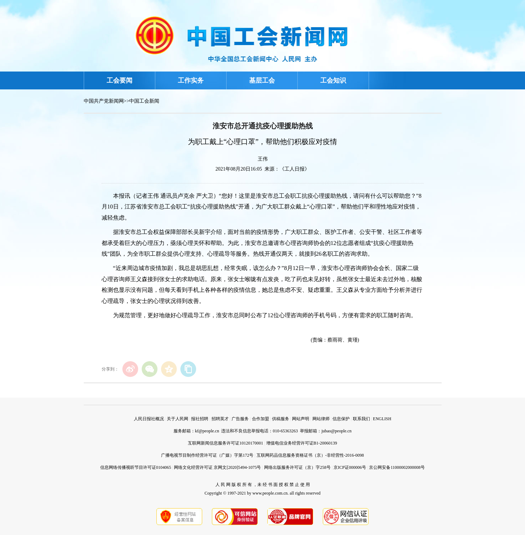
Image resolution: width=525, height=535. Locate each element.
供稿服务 (280, 418)
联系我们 (361, 418)
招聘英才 (220, 418)
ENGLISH (382, 418)
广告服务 (240, 418)
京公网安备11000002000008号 (397, 467)
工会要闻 (119, 80)
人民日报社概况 (149, 418)
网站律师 (321, 418)
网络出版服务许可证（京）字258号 (297, 467)
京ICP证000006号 (350, 467)
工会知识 (333, 80)
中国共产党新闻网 (104, 101)
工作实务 (191, 80)
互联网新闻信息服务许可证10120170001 (225, 443)
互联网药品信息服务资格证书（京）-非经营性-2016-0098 (310, 455)
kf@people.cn (207, 430)
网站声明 (300, 418)
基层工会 (262, 80)
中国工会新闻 (144, 101)
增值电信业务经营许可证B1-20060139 (301, 443)
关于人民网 (177, 418)
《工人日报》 (294, 169)
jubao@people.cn (336, 430)
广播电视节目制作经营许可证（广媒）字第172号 (207, 455)
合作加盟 (260, 418)
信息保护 (341, 418)
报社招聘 (199, 418)
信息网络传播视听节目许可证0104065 (135, 467)
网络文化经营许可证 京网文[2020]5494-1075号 (217, 467)
